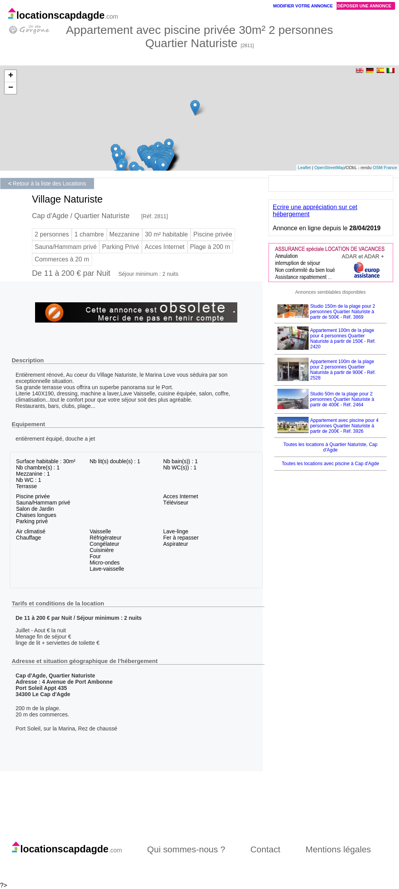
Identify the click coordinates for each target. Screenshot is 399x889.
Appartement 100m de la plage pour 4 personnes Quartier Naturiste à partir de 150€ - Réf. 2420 (343, 338)
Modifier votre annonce (303, 6)
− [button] (10, 88)
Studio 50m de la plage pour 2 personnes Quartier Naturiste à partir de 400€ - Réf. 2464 (342, 399)
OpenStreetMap (329, 167)
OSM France (385, 167)
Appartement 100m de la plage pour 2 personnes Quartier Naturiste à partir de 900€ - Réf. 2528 (343, 370)
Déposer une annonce (364, 6)
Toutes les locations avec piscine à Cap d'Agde (330, 463)
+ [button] (10, 76)
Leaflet (304, 167)
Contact (265, 849)
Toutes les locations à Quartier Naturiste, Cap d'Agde (330, 447)
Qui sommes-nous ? (186, 849)
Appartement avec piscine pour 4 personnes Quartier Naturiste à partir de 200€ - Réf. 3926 (344, 426)
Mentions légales (338, 849)
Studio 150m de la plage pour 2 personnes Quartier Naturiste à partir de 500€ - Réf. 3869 (342, 311)
